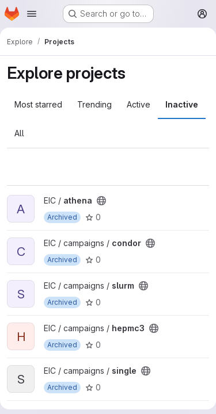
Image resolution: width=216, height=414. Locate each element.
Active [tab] (138, 104)
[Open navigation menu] (31, 14)
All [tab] (19, 133)
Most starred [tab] (38, 104)
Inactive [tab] (181, 104)
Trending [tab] (94, 104)
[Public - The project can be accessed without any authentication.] (101, 200)
